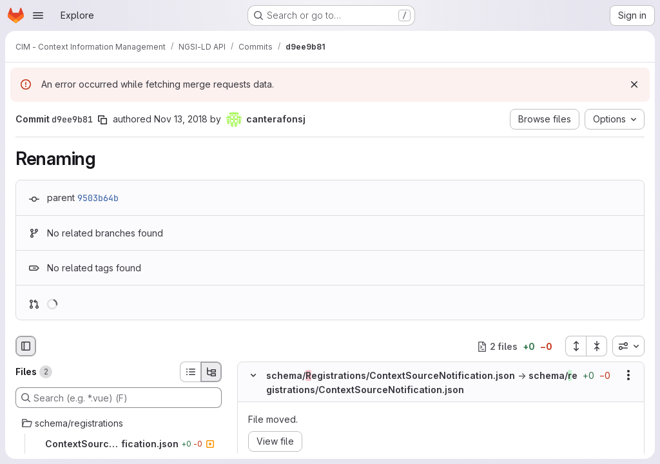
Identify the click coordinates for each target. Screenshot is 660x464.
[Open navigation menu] (38, 15)
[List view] (190, 372)
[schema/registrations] (118, 423)
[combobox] (628, 346)
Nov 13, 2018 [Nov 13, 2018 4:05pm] (181, 118)
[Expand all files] (575, 346)
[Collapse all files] (597, 346)
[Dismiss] (634, 84)
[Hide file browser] (25, 346)
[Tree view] (211, 372)
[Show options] (628, 375)
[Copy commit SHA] (102, 120)
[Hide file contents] (253, 375)
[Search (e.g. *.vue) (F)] (118, 397)
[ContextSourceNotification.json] (118, 444)
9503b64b (98, 198)
